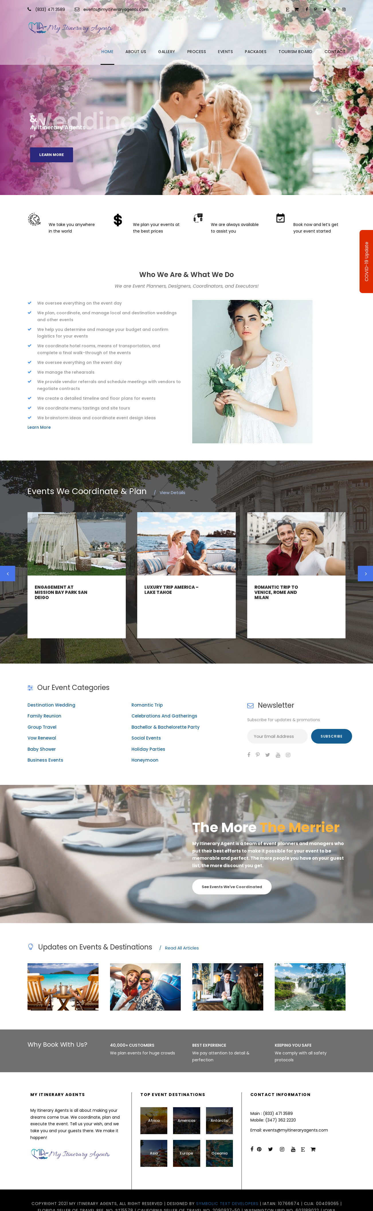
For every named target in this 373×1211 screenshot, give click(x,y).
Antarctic (219, 1100)
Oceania (219, 1132)
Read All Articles (179, 927)
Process (196, 51)
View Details (169, 493)
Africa (154, 1100)
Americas (186, 1100)
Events (225, 51)
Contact (335, 51)
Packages (255, 51)
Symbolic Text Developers (227, 1183)
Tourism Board (295, 51)
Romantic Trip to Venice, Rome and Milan (276, 592)
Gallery (166, 51)
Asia (154, 1132)
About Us (135, 51)
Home (107, 51)
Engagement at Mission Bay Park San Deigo (61, 592)
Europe (186, 1132)
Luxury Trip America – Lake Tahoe (171, 589)
